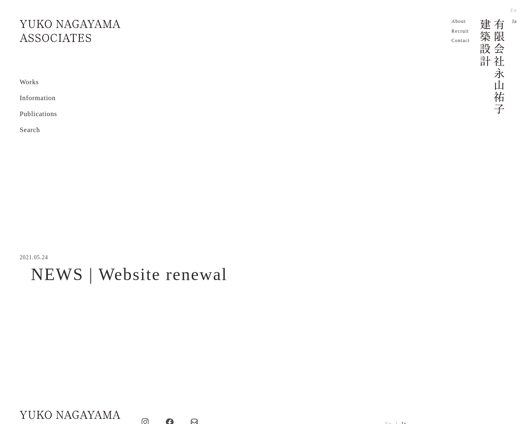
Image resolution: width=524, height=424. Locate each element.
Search (30, 130)
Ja (514, 21)
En (513, 10)
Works (29, 82)
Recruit (460, 31)
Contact (461, 40)
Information (38, 98)
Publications (38, 114)
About (459, 21)
